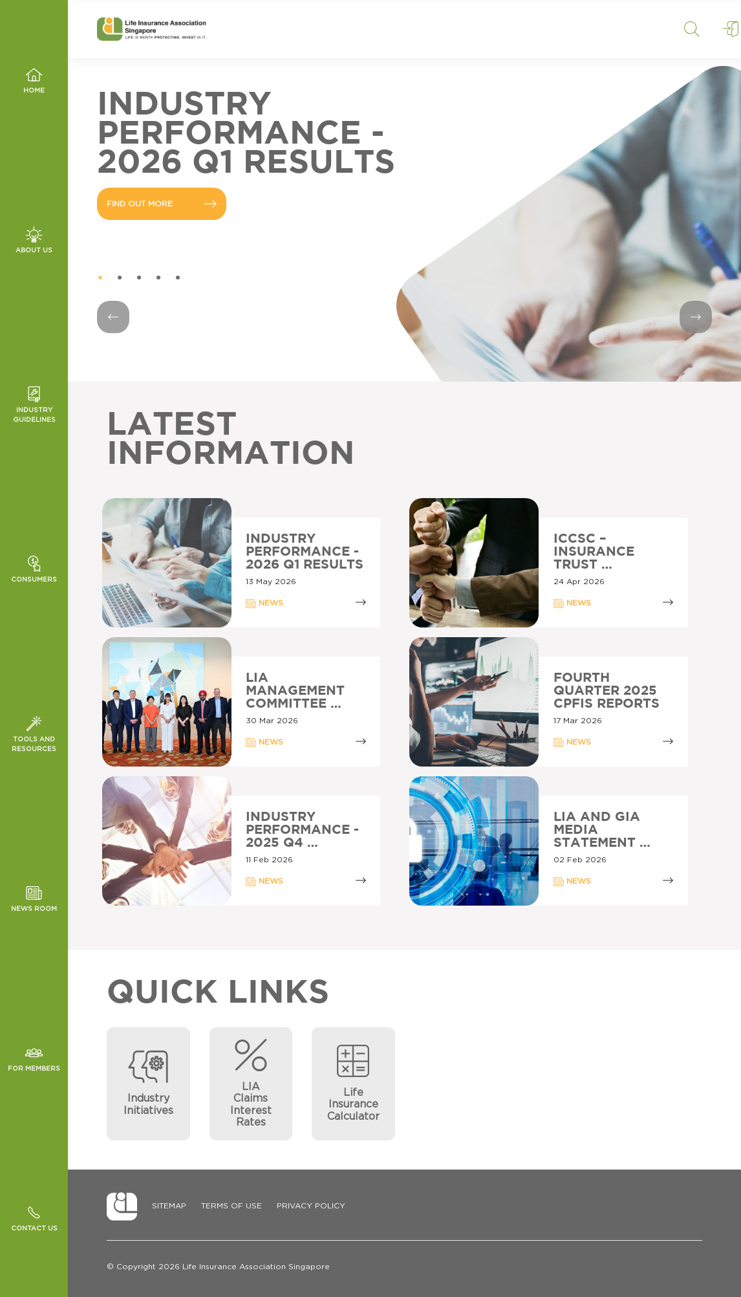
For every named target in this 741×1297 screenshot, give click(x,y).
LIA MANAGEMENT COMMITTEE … (295, 691)
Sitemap (169, 1206)
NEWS (264, 603)
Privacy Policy (311, 1206)
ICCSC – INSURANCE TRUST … (593, 552)
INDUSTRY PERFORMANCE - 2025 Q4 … (302, 830)
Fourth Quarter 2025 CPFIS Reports (606, 691)
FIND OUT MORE (162, 203)
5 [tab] (177, 278)
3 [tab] (139, 278)
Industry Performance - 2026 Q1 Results (304, 552)
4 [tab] (158, 278)
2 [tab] (119, 278)
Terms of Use (231, 1206)
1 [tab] (100, 278)
